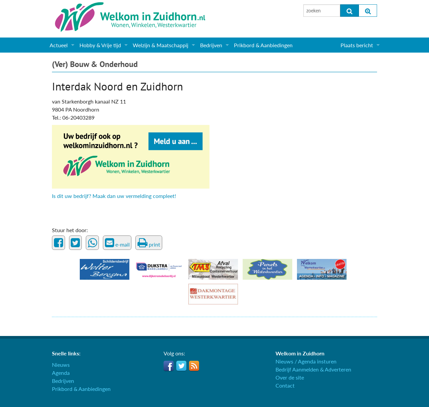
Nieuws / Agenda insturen (305, 361)
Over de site (289, 377)
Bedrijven (211, 45)
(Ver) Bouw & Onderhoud (95, 64)
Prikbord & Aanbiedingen (263, 45)
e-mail (117, 243)
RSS (194, 366)
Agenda (61, 372)
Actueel (59, 45)
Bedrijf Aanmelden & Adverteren (313, 369)
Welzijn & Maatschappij (160, 45)
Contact (285, 385)
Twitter (181, 366)
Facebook (169, 366)
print (148, 243)
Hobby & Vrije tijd (100, 45)
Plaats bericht (357, 45)
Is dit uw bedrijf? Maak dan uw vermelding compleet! (114, 196)
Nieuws (61, 364)
